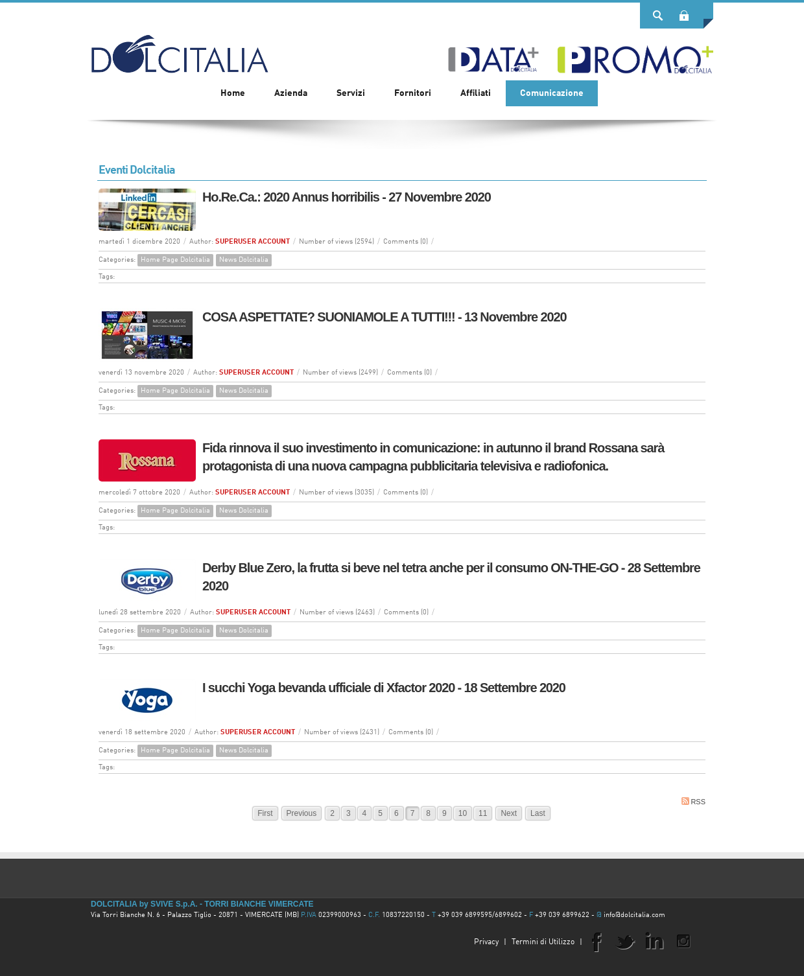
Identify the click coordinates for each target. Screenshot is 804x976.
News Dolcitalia (243, 260)
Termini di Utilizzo (543, 942)
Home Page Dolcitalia (175, 260)
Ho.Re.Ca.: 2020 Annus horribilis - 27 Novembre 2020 (346, 197)
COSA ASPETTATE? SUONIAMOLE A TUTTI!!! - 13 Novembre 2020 (384, 317)
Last (537, 813)
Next (509, 813)
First (264, 813)
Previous (302, 813)
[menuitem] (291, 93)
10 (462, 813)
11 (483, 813)
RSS (693, 801)
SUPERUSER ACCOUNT (252, 242)
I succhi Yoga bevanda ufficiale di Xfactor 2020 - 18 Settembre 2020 (383, 687)
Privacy (486, 942)
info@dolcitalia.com (634, 915)
